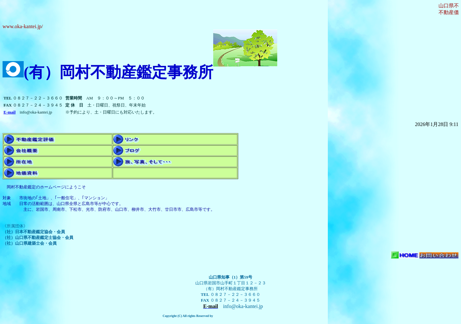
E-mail (10, 112)
